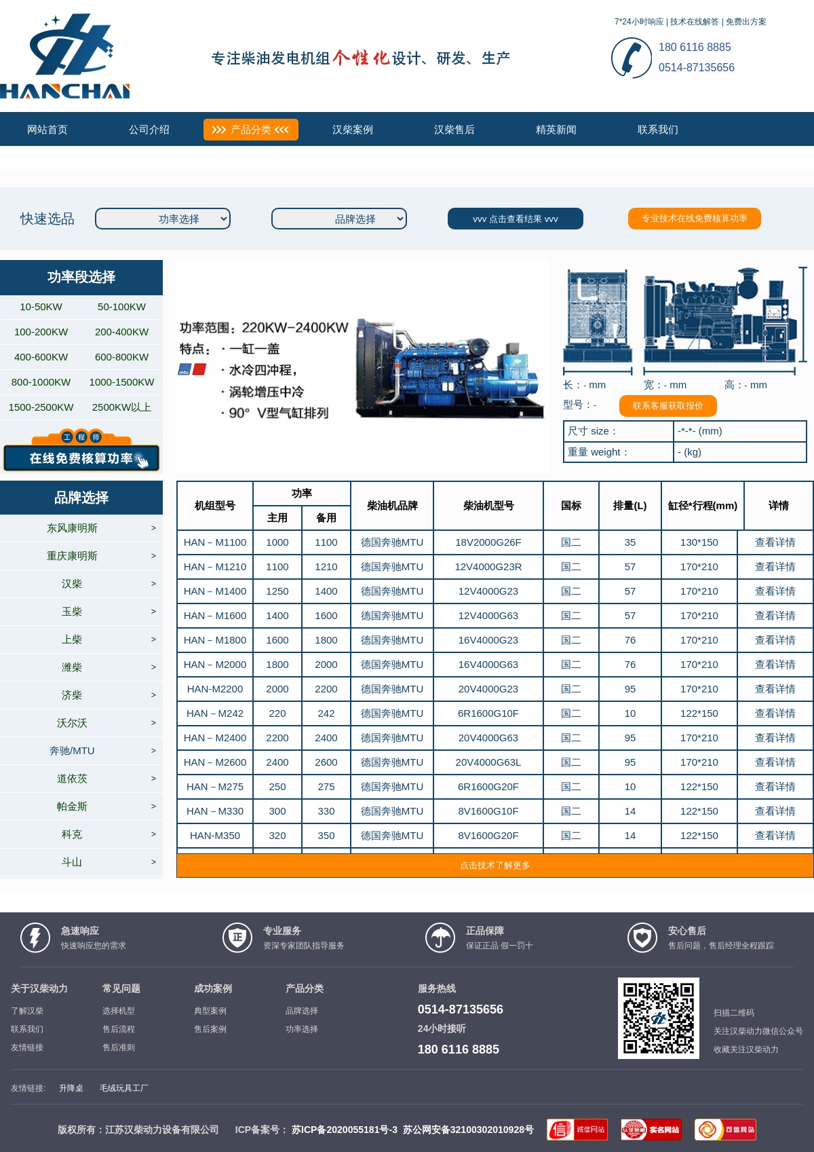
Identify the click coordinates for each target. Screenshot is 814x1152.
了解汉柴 (27, 1011)
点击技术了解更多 (495, 865)
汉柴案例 (352, 129)
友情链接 (27, 1047)
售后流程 (118, 1029)
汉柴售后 (454, 129)
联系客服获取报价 (668, 406)
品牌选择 (302, 1011)
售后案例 (210, 1029)
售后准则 (118, 1047)
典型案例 (210, 1011)
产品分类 (251, 129)
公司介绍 (149, 129)
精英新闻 (556, 129)
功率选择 (302, 1029)
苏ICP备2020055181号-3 (345, 1129)
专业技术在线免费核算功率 (695, 218)
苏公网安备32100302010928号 (468, 1129)
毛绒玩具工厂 (124, 1088)
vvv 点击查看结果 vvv (515, 219)
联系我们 (658, 129)
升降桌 (71, 1088)
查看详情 (775, 542)
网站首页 (47, 129)
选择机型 (118, 1011)
